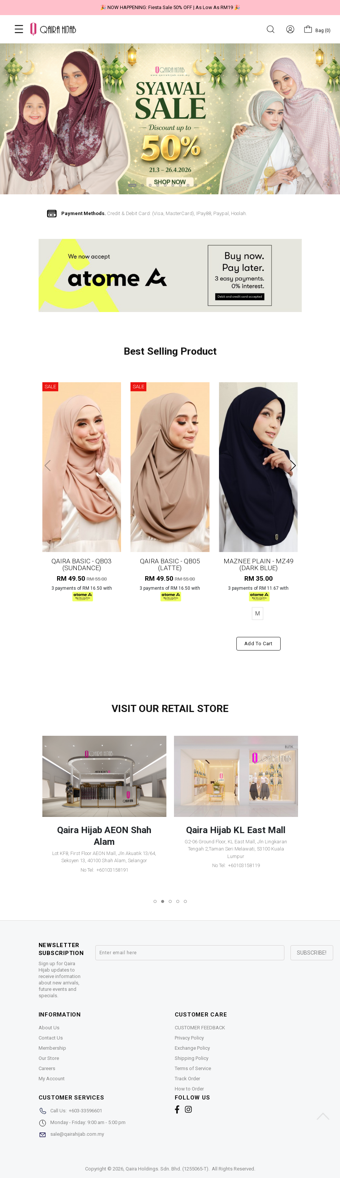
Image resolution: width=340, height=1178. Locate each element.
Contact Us (51, 1038)
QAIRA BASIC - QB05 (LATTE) (170, 564)
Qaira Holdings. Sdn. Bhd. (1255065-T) (167, 1169)
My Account (52, 1078)
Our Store (49, 1058)
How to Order (189, 1089)
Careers (47, 1068)
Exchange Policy (192, 1048)
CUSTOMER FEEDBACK (200, 1027)
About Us (49, 1027)
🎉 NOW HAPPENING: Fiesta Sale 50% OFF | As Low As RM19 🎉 (170, 7)
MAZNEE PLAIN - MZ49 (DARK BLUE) (258, 564)
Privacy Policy (189, 1038)
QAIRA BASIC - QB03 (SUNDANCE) (81, 564)
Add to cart (258, 643)
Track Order (187, 1078)
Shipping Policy (191, 1058)
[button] (132, 185)
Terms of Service (193, 1068)
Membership (52, 1048)
